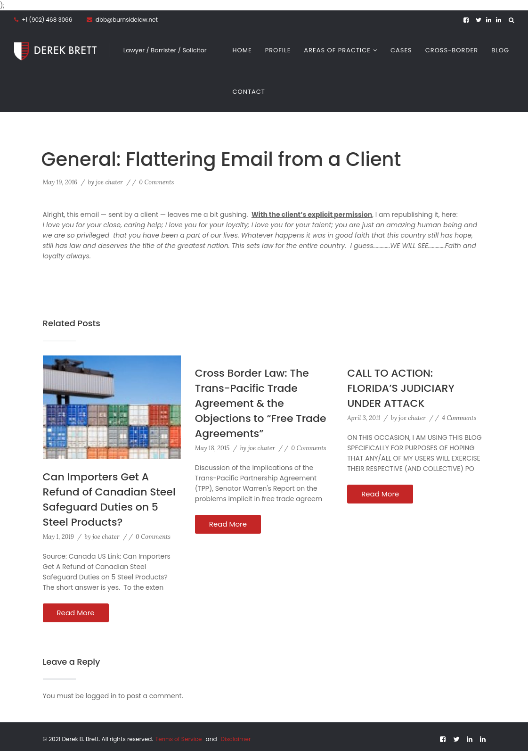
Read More (76, 613)
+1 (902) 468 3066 (47, 20)
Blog (500, 50)
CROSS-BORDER (451, 50)
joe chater (109, 182)
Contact (249, 91)
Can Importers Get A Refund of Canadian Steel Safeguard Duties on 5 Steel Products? (109, 499)
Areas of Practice (337, 50)
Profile (278, 50)
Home (242, 50)
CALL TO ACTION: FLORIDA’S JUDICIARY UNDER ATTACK (401, 388)
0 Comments (156, 182)
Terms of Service (179, 739)
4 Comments (459, 418)
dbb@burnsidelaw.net (122, 20)
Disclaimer (236, 739)
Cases (401, 50)
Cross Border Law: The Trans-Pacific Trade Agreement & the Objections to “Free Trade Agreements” (260, 403)
